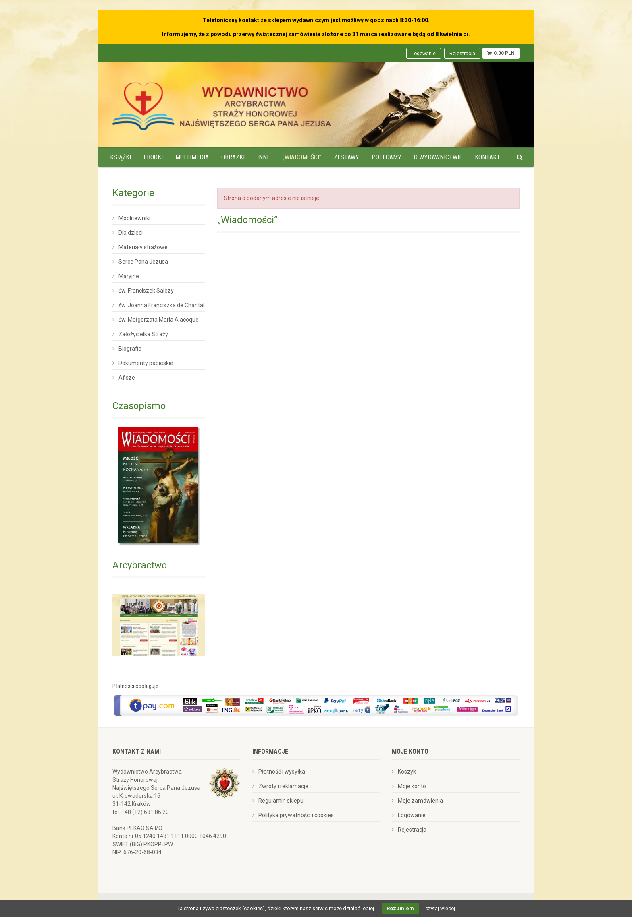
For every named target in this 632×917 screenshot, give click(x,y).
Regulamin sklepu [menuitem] (281, 800)
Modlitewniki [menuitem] (134, 218)
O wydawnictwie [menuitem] (438, 157)
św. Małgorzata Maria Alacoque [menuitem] (158, 319)
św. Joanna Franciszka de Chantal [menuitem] (161, 305)
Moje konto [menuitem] (412, 786)
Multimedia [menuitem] (192, 157)
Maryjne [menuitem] (128, 276)
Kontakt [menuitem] (487, 157)
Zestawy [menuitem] (346, 157)
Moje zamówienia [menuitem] (420, 800)
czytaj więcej (440, 908)
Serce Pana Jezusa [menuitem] (143, 261)
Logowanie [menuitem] (424, 53)
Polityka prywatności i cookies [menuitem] (296, 815)
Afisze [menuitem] (126, 377)
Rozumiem (400, 908)
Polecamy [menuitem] (386, 157)
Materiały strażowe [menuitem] (143, 247)
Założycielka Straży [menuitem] (143, 334)
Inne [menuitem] (263, 157)
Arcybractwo (139, 565)
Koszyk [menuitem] (407, 771)
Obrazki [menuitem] (233, 157)
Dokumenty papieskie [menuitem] (145, 363)
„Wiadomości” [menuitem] (302, 157)
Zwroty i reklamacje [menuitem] (283, 786)
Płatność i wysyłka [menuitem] (281, 771)
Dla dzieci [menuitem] (130, 232)
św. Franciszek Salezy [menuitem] (146, 290)
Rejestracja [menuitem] (462, 53)
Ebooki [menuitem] (153, 157)
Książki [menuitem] (120, 157)
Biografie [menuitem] (129, 348)
